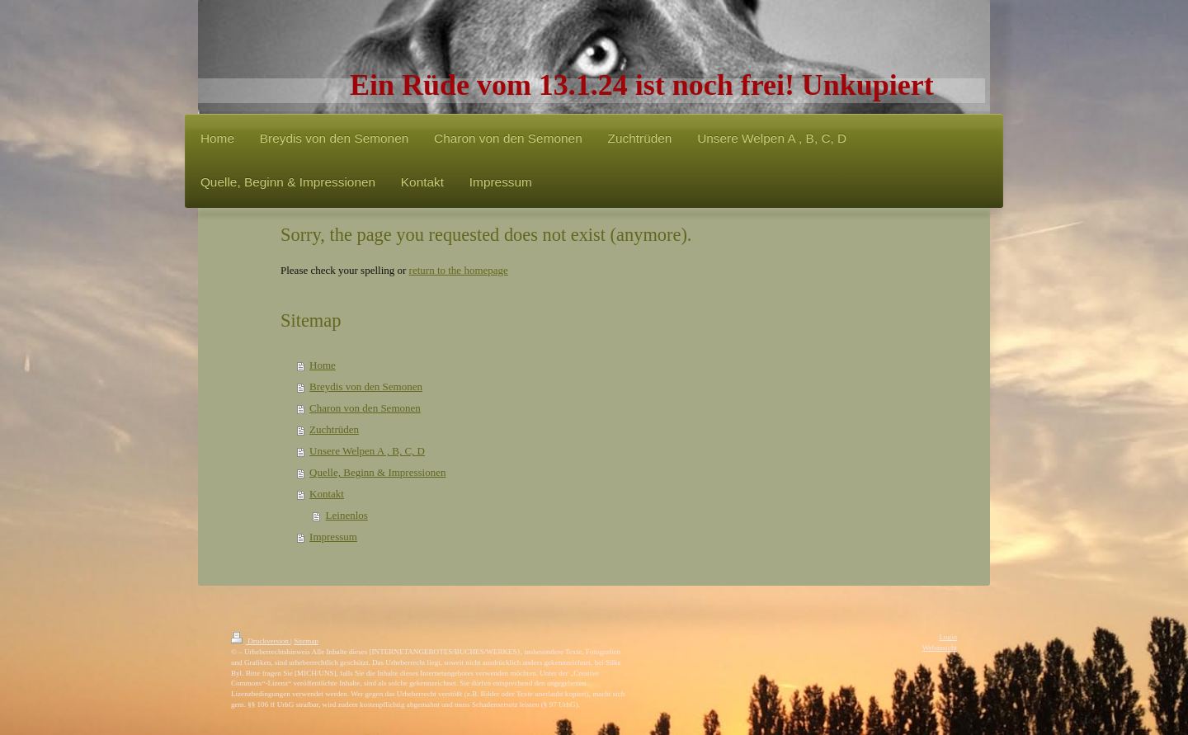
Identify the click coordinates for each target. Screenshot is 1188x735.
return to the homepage (458, 270)
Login (948, 637)
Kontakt (326, 494)
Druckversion (260, 641)
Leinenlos (347, 515)
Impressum (333, 536)
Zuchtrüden (334, 429)
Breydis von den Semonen (365, 386)
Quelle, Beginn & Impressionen (377, 472)
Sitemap (306, 641)
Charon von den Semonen (365, 408)
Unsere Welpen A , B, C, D (367, 451)
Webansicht (939, 647)
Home (322, 365)
